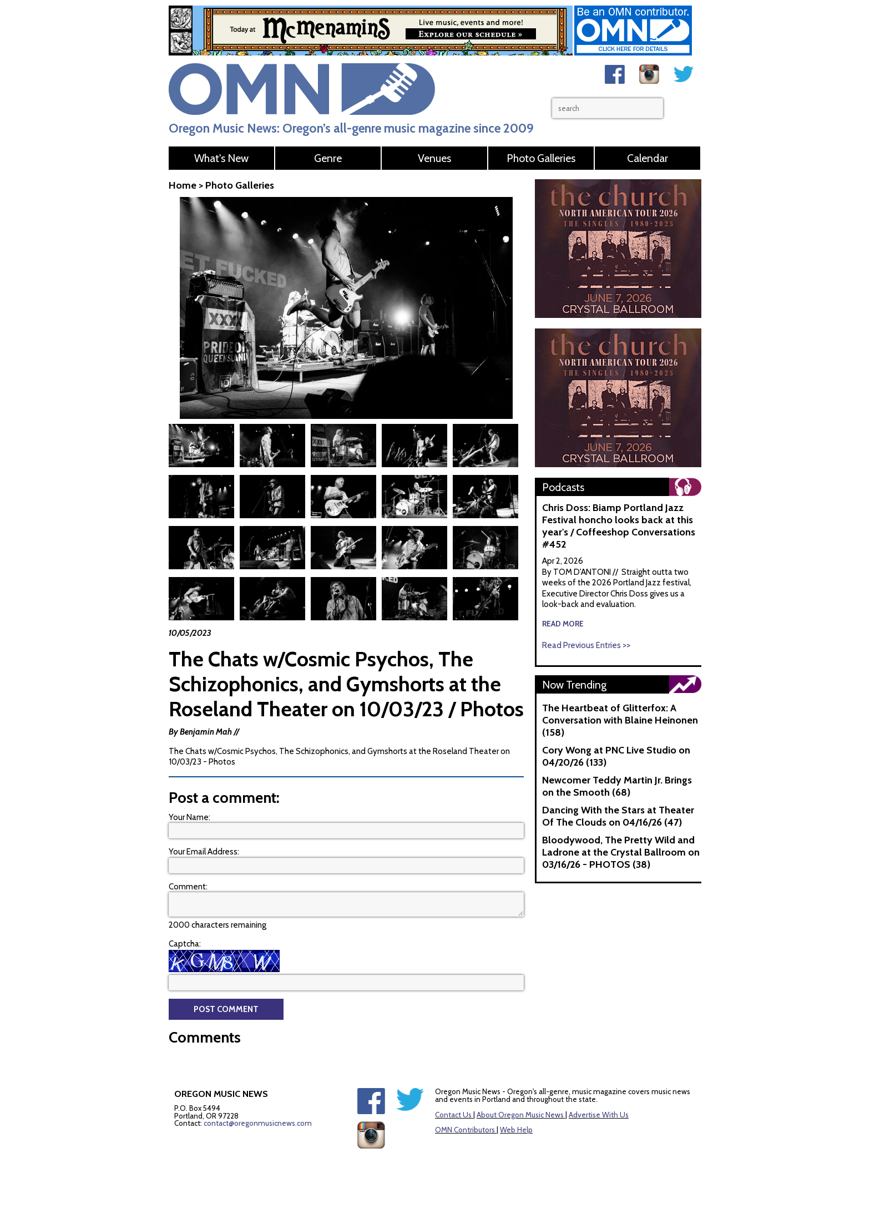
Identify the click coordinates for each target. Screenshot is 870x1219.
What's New (221, 158)
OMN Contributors (465, 1129)
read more (563, 623)
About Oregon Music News (520, 1114)
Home (182, 185)
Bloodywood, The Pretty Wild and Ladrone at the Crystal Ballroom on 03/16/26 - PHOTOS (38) (621, 852)
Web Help (516, 1129)
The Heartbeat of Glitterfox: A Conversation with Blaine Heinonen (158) (620, 720)
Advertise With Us (599, 1114)
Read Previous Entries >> (586, 645)
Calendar (647, 158)
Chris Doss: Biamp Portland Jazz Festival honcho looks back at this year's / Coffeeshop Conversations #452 (618, 526)
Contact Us (453, 1114)
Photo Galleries (541, 158)
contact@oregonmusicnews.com (258, 1123)
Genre (328, 158)
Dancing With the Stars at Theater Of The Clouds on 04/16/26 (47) (618, 816)
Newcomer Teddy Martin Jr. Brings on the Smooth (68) (617, 786)
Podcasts (563, 487)
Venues (434, 158)
